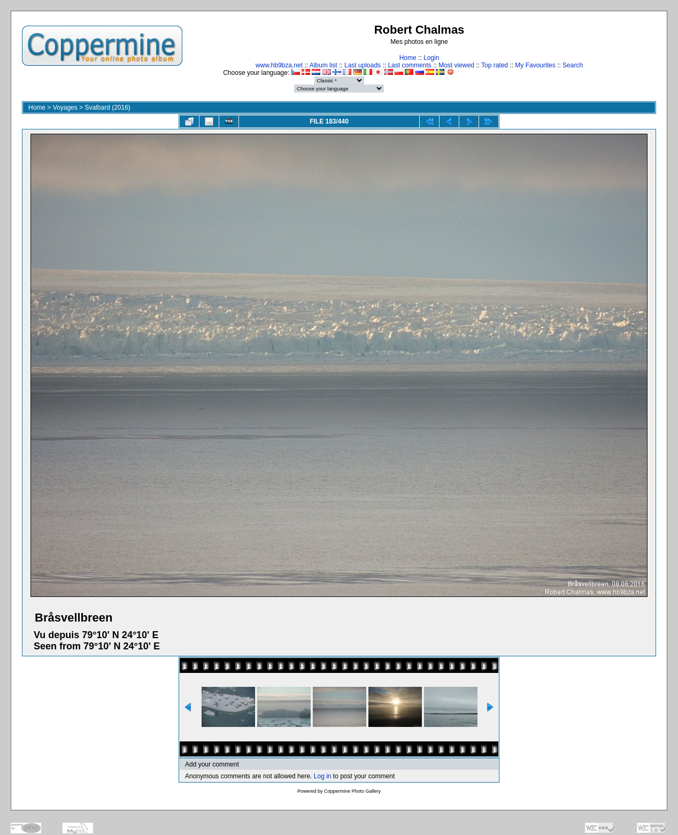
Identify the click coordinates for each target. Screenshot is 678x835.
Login (431, 58)
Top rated (494, 65)
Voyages (65, 107)
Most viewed (456, 65)
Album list (323, 65)
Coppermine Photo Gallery (352, 791)
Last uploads (362, 65)
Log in (323, 776)
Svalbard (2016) (107, 107)
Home (408, 58)
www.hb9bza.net (279, 65)
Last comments (409, 65)
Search (573, 65)
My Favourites (535, 65)
